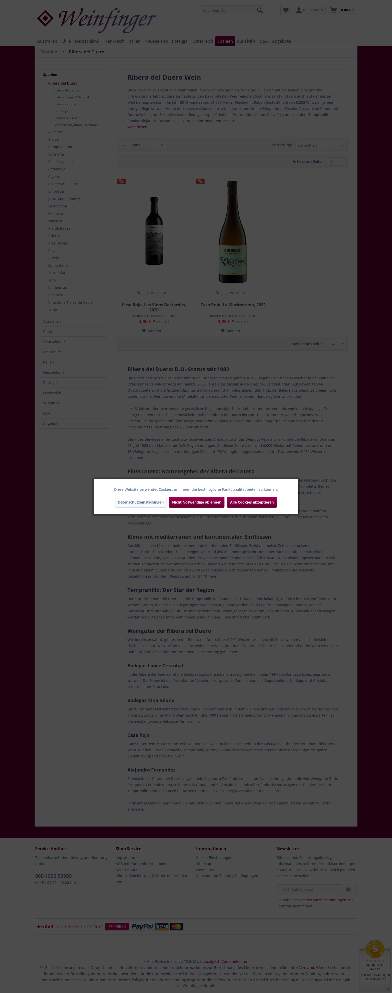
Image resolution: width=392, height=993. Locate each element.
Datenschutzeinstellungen (141, 502)
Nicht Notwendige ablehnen (196, 502)
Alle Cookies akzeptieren (252, 502)
